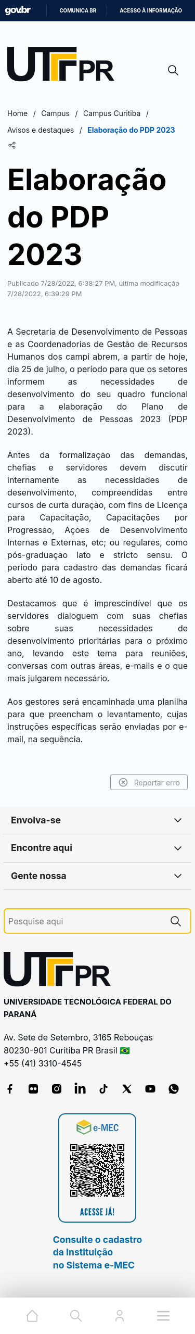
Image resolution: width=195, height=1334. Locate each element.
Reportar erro (149, 782)
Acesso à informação (151, 11)
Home (17, 113)
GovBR (18, 11)
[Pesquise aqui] (84, 921)
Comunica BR (77, 11)
